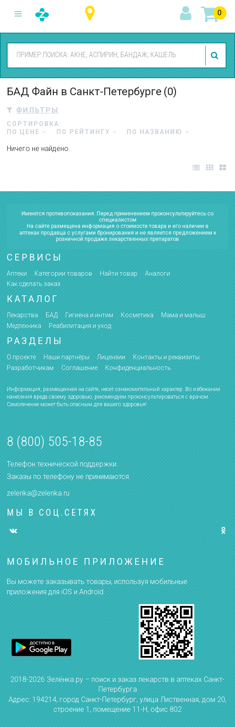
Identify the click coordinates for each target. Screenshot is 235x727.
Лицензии (111, 357)
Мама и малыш (183, 315)
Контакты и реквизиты (166, 357)
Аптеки (17, 273)
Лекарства (22, 315)
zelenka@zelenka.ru (38, 493)
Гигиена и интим (89, 315)
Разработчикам (30, 367)
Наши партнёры (66, 357)
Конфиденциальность (138, 367)
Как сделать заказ (33, 283)
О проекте (21, 357)
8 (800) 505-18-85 (54, 441)
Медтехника (24, 325)
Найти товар (118, 273)
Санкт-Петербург (92, 13)
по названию (158, 131)
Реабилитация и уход (80, 325)
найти (216, 55)
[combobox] (104, 55)
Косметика (137, 315)
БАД (52, 315)
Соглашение (79, 367)
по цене (27, 131)
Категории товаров (63, 273)
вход (187, 14)
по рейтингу (86, 131)
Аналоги (157, 273)
